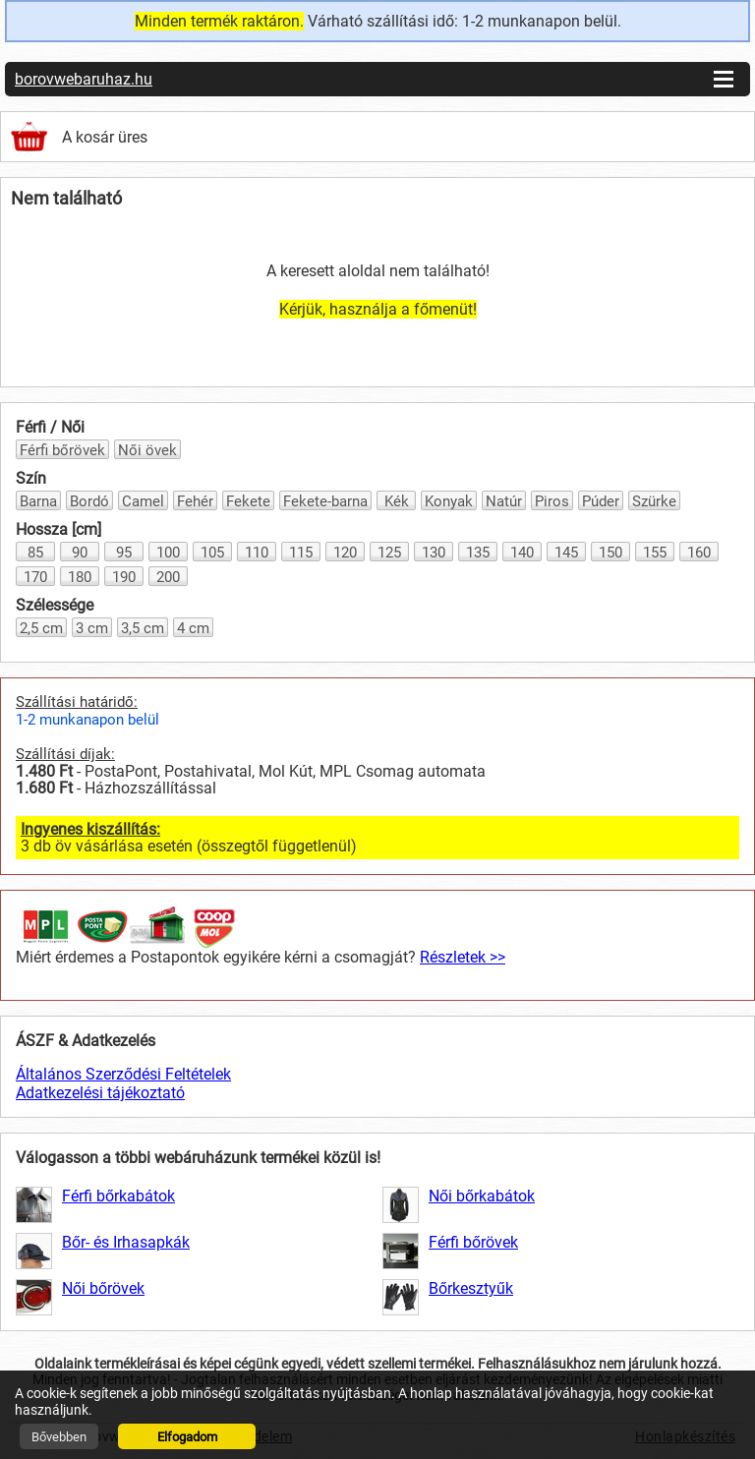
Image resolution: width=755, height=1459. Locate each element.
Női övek (147, 450)
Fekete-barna (325, 501)
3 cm (92, 628)
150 (610, 552)
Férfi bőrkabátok (118, 1196)
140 (522, 552)
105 (212, 552)
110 (256, 552)
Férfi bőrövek (62, 450)
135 (478, 552)
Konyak (449, 501)
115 (301, 552)
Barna (38, 501)
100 (168, 552)
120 (345, 552)
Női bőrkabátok (482, 1196)
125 (389, 552)
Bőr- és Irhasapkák (126, 1242)
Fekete (248, 501)
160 (699, 552)
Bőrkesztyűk (471, 1288)
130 (433, 552)
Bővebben (59, 1437)
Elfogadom (187, 1437)
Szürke (654, 501)
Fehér (195, 501)
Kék (396, 501)
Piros (552, 501)
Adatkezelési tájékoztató (100, 1092)
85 (35, 552)
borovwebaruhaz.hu (83, 79)
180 (79, 577)
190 (124, 577)
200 (168, 577)
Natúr (504, 501)
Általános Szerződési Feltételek (123, 1074)
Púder (600, 501)
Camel (143, 501)
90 (79, 552)
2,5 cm (41, 628)
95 (124, 552)
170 (35, 577)
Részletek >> (462, 957)
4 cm (193, 628)
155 (655, 552)
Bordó (89, 501)
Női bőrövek (103, 1288)
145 (566, 552)
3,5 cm (142, 628)
